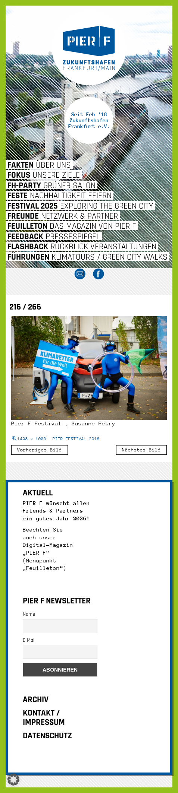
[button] (13, 779)
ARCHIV (36, 699)
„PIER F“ (36, 552)
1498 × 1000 (32, 439)
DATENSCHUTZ (47, 735)
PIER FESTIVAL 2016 (76, 439)
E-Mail (29, 640)
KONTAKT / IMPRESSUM (44, 718)
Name (29, 614)
